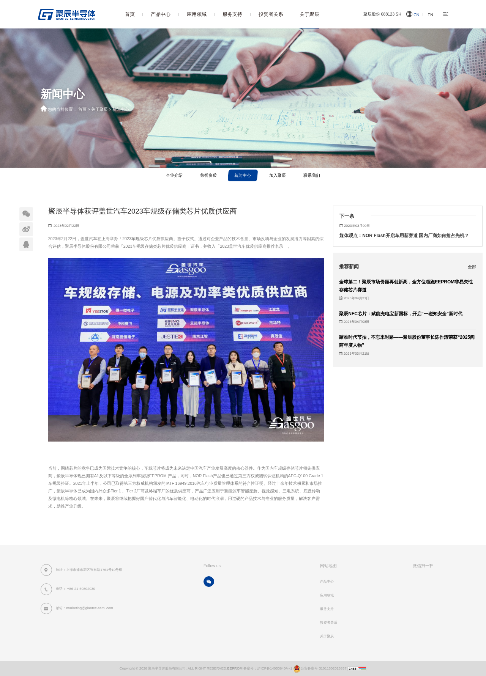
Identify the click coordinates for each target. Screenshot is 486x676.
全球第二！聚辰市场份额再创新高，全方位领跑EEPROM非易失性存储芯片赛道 (406, 285)
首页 (130, 14)
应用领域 (197, 14)
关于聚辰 (309, 14)
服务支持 (232, 14)
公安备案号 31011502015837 (319, 668)
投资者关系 (271, 14)
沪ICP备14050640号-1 (274, 668)
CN (416, 15)
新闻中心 (120, 109)
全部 (472, 266)
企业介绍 (174, 175)
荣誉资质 (208, 175)
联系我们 (311, 175)
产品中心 (160, 14)
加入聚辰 (277, 175)
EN (430, 15)
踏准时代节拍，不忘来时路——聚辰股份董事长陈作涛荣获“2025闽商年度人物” (407, 341)
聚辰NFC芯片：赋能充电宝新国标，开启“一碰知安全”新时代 (400, 313)
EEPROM (234, 668)
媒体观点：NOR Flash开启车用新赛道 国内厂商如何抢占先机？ (404, 235)
